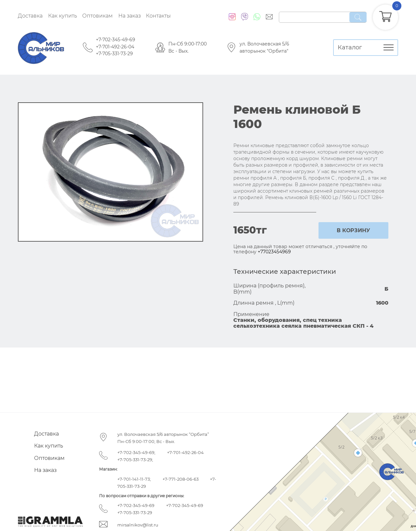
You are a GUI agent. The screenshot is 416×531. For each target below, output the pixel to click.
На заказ (129, 16)
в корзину (353, 230)
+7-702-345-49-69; (136, 452)
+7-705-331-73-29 (114, 53)
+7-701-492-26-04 (115, 46)
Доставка (30, 16)
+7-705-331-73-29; (135, 459)
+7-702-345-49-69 (115, 39)
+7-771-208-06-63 (180, 479)
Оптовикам (97, 16)
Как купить (62, 16)
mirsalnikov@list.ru (137, 524)
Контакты (158, 16)
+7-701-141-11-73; (134, 479)
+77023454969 (274, 252)
